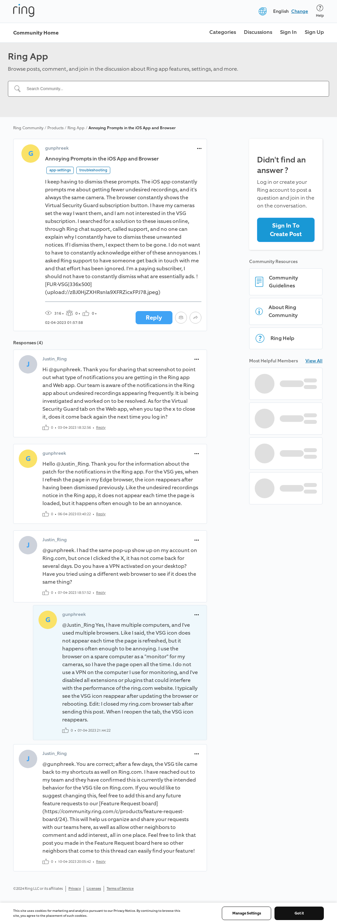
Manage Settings (246, 913)
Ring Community (28, 128)
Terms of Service (120, 888)
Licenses (94, 888)
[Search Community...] (172, 88)
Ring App (76, 128)
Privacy (74, 888)
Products (55, 128)
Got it (299, 913)
